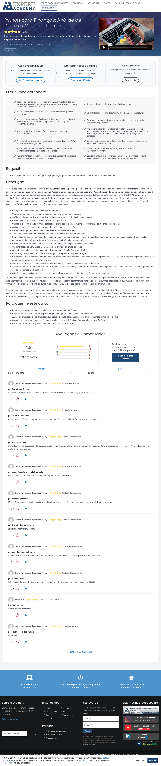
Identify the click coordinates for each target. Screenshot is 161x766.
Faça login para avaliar (125, 357)
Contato (49, 717)
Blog (48, 714)
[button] (17, 399)
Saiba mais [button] (140, 760)
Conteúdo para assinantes (54, 3)
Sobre (107, 3)
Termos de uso (52, 737)
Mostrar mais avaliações (80, 651)
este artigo (83, 760)
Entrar (136, 3)
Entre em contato (10, 718)
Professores (68, 714)
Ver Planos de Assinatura (30, 80)
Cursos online (52, 711)
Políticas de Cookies (55, 734)
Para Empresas (123, 3)
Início (48, 707)
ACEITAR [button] (152, 760)
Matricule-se (48, 8)
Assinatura (93, 3)
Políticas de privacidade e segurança (62, 730)
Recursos (78, 3)
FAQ (65, 711)
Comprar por (80, 80)
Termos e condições (89, 744)
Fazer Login (130, 80)
